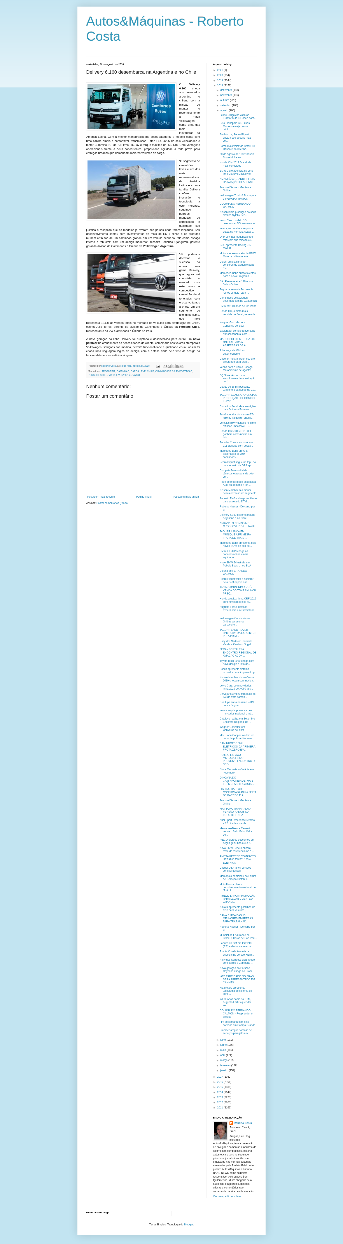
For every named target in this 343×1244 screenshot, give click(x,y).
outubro (225, 100)
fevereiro (225, 1065)
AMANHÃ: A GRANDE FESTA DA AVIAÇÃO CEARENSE (237, 181)
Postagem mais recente (101, 496)
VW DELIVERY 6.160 (119, 375)
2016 (220, 1082)
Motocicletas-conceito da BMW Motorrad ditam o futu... (238, 255)
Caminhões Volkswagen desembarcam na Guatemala (238, 299)
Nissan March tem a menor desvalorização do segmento (238, 492)
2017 (220, 1076)
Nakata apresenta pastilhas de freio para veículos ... (237, 909)
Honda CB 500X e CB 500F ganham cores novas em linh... (236, 434)
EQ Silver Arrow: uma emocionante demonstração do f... (237, 378)
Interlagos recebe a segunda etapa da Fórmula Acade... (237, 230)
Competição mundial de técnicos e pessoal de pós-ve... (237, 473)
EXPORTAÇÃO (184, 371)
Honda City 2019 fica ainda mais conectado (235, 164)
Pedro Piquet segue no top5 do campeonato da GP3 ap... (238, 464)
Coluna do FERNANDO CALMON (233, 572)
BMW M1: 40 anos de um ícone (238, 306)
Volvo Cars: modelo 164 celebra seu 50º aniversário (237, 222)
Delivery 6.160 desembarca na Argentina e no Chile (237, 516)
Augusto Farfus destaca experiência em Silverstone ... (237, 610)
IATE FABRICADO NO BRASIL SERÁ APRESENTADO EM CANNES (238, 979)
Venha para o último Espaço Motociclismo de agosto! (236, 369)
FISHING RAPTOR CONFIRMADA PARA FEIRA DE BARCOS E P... (238, 792)
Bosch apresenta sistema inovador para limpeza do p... (238, 670)
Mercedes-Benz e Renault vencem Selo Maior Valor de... (236, 831)
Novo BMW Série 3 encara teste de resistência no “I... (237, 850)
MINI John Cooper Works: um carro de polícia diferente (237, 737)
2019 (220, 80)
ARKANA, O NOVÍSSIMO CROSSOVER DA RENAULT (238, 525)
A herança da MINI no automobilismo (232, 352)
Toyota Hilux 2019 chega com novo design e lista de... (237, 662)
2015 (220, 1087)
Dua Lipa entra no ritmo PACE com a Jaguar (237, 704)
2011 (220, 1107)
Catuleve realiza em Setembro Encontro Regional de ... (237, 720)
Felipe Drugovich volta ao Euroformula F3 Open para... (238, 116)
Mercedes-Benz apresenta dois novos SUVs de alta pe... (238, 544)
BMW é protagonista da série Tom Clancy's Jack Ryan (237, 172)
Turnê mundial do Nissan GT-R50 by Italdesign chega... (237, 416)
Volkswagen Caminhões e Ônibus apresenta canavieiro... (235, 621)
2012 (220, 1102)
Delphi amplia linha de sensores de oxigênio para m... (237, 265)
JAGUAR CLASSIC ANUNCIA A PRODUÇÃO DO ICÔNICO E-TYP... (238, 398)
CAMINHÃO (123, 371)
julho (223, 1039)
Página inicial (144, 496)
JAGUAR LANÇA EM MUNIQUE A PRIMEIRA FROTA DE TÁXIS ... (235, 534)
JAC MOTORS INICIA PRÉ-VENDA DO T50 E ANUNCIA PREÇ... (238, 590)
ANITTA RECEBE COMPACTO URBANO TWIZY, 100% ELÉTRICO (238, 859)
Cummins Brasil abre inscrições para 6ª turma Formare (238, 408)
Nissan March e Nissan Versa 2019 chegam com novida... (237, 679)
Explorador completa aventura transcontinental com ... (237, 332)
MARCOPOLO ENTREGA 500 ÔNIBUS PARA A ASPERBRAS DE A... (237, 342)
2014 (220, 1092)
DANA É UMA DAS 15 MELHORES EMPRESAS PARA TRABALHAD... (236, 918)
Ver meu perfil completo (227, 1196)
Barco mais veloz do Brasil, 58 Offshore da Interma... (237, 148)
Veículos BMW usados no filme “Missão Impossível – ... (238, 424)
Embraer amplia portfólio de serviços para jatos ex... (236, 1032)
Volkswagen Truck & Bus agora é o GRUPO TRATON (238, 197)
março (224, 1060)
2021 (220, 70)
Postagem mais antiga (186, 496)
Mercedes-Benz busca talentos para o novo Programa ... (238, 275)
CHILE (150, 371)
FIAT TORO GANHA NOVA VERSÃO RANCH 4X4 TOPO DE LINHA (235, 812)
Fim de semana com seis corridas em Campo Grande (237, 1023)
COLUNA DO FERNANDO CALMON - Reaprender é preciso (236, 1013)
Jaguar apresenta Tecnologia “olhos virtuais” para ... (236, 291)
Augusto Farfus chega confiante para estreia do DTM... (238, 500)
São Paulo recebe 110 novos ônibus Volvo (236, 283)
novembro (226, 95)
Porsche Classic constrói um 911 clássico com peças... (236, 444)
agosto (224, 110)
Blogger (188, 1224)
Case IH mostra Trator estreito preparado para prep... (237, 360)
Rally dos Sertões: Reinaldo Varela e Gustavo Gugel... (236, 643)
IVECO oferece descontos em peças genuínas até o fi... (237, 841)
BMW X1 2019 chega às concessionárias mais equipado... (234, 554)
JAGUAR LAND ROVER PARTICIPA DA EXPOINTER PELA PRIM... (238, 633)
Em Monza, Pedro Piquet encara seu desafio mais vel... (235, 137)
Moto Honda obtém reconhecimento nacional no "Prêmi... (238, 887)
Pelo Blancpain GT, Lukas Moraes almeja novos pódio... (235, 126)
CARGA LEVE (138, 371)
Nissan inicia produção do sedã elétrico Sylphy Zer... (238, 214)
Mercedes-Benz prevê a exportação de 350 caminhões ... (233, 454)
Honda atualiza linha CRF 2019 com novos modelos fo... (238, 600)
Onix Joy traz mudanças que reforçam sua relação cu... (236, 238)
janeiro (224, 1070)
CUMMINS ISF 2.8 (165, 371)
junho (224, 1044)
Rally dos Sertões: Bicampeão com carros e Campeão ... (237, 961)
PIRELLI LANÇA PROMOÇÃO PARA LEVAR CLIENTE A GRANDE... (237, 899)
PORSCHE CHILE (97, 375)
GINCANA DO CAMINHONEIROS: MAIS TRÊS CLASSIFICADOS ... (237, 781)
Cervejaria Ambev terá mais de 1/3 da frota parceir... (238, 695)
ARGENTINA (108, 371)
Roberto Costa (243, 1123)
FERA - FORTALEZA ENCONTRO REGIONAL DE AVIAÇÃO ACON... (238, 652)
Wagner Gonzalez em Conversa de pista (232, 324)
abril (223, 1055)
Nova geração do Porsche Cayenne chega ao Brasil (236, 970)
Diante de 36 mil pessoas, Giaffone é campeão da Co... (238, 388)
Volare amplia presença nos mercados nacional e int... (236, 712)
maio (223, 1050)
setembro (226, 105)
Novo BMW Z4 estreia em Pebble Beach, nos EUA (235, 564)
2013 (220, 1097)
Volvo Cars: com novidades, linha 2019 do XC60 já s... (236, 687)
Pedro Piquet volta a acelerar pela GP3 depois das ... (237, 580)
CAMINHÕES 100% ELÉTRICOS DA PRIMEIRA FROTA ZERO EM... (237, 746)
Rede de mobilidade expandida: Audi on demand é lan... (238, 483)
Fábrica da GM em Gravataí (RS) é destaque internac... (237, 945)
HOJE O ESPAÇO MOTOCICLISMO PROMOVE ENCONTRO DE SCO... (238, 759)
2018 (220, 85)
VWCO (136, 375)
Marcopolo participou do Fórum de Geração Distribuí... (238, 878)
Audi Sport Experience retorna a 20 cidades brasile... (237, 822)
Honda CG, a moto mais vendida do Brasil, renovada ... (238, 314)
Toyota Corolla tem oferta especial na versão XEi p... (237, 953)
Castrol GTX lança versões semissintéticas (235, 869)
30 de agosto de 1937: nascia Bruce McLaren (237, 156)
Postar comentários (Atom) (112, 503)
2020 (220, 75)
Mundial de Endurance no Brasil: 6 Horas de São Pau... (238, 937)
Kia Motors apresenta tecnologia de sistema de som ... (236, 991)
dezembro (226, 90)
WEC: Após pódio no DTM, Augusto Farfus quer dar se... (235, 1002)
